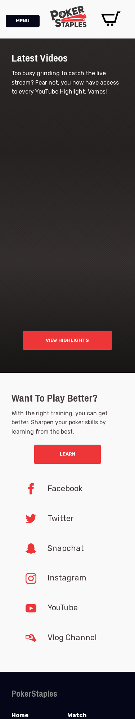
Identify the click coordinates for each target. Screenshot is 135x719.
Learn (67, 454)
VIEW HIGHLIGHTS (67, 340)
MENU (23, 20)
